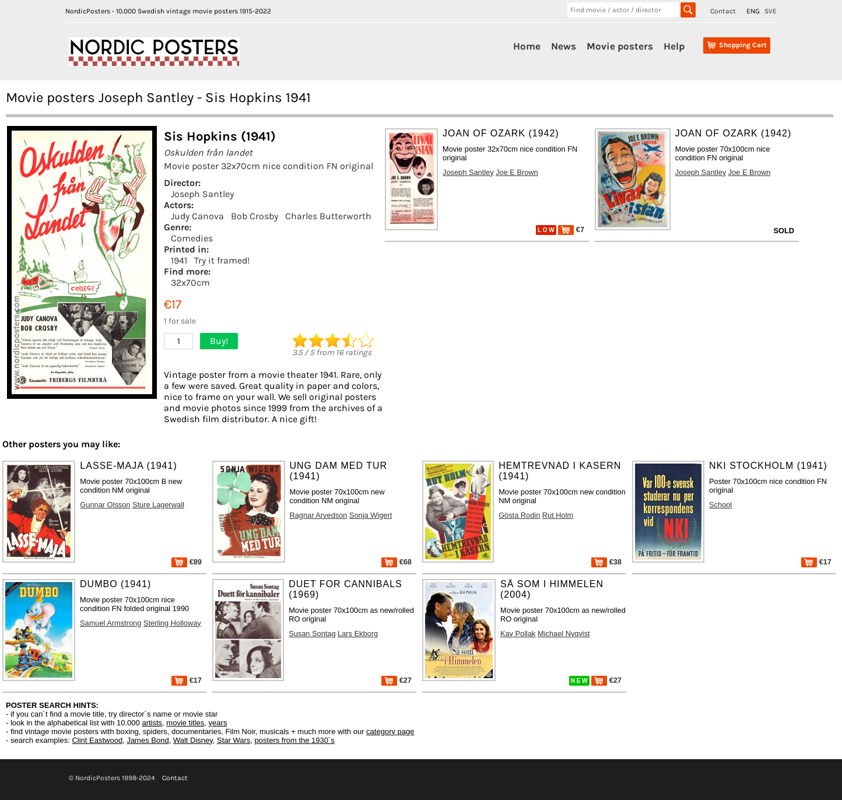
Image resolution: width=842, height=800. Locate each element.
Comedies (192, 238)
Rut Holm (557, 515)
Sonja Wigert (370, 515)
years (218, 722)
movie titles (185, 722)
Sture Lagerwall (158, 504)
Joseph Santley (202, 193)
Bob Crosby (254, 216)
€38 (606, 561)
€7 (571, 229)
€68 (396, 561)
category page (390, 731)
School (720, 504)
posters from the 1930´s (295, 740)
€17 (816, 561)
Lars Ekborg (358, 633)
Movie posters (620, 46)
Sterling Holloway (172, 623)
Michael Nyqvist (564, 633)
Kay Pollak (517, 633)
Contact (723, 11)
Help (674, 46)
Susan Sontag (312, 633)
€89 (186, 561)
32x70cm (190, 282)
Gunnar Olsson (105, 504)
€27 (396, 680)
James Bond (148, 740)
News (563, 46)
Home (527, 46)
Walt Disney (193, 740)
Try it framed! (222, 260)
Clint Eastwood (97, 740)
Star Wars (233, 740)
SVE (770, 11)
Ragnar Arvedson (319, 515)
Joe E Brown (517, 172)
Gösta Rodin (519, 515)
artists (152, 722)
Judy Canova (197, 216)
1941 (179, 260)
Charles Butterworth (328, 216)
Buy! (219, 340)
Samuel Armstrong (110, 623)
